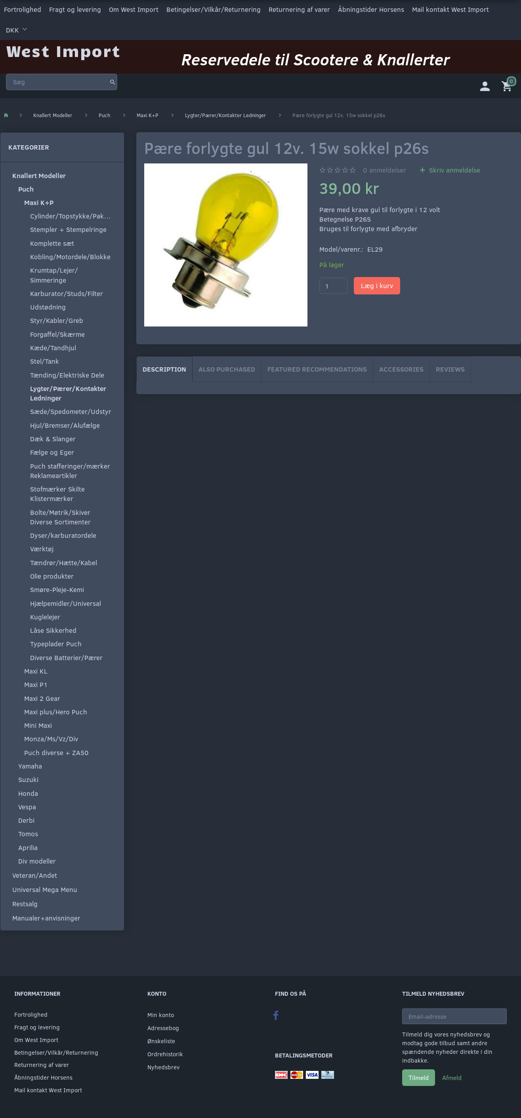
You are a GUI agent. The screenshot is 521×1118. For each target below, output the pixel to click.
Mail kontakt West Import (450, 9)
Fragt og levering (75, 9)
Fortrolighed (22, 9)
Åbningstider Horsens (371, 9)
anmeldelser (384, 169)
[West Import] (63, 49)
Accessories (401, 368)
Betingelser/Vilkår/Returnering (213, 9)
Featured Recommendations (317, 368)
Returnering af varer (299, 9)
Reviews (450, 368)
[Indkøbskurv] (508, 85)
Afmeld (452, 1077)
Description (164, 368)
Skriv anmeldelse (453, 169)
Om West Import (133, 9)
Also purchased (226, 368)
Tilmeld (418, 1077)
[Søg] (112, 80)
